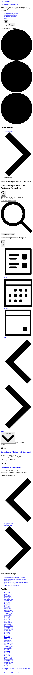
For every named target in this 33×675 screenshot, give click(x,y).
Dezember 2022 (8, 641)
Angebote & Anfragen (10, 15)
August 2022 (7, 648)
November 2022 (8, 643)
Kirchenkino (7, 580)
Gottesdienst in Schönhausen (11, 467)
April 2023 (7, 635)
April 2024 (7, 619)
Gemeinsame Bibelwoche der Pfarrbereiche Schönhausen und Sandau (16, 583)
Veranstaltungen (8, 131)
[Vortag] (18, 383)
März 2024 (7, 621)
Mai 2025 (7, 604)
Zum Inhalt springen (6, 1)
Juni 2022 (7, 651)
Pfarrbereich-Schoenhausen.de (9, 4)
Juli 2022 (6, 649)
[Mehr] (6, 21)
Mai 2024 (7, 618)
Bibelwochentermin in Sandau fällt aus (15, 579)
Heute (2, 431)
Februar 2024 (8, 622)
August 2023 (7, 630)
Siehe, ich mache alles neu (11, 585)
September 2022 (8, 646)
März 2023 (7, 637)
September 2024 (8, 613)
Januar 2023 (7, 640)
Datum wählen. (19, 442)
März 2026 (7, 593)
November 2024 (8, 611)
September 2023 (8, 629)
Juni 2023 (7, 632)
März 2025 (7, 607)
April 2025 (7, 605)
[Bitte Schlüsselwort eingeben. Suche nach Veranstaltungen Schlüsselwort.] (8, 201)
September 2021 (8, 662)
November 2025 (8, 599)
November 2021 (8, 660)
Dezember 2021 (8, 659)
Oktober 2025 (8, 600)
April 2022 (7, 654)
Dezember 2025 (8, 597)
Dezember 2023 (8, 626)
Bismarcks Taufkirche (10, 16)
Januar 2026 (7, 596)
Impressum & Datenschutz (11, 673)
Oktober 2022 (8, 645)
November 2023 (8, 627)
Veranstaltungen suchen (7, 234)
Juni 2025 (7, 602)
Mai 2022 (7, 652)
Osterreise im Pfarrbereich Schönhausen (15, 577)
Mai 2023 (7, 633)
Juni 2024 (7, 616)
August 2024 (7, 615)
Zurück (11, 25)
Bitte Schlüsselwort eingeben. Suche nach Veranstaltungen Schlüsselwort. (12, 198)
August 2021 (7, 663)
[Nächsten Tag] (18, 428)
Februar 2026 (8, 594)
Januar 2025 (7, 608)
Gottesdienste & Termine (11, 13)
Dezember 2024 (8, 610)
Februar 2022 (8, 657)
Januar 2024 (7, 624)
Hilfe (5, 18)
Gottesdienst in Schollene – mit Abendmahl (16, 452)
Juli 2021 (6, 665)
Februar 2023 (8, 638)
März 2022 (7, 656)
